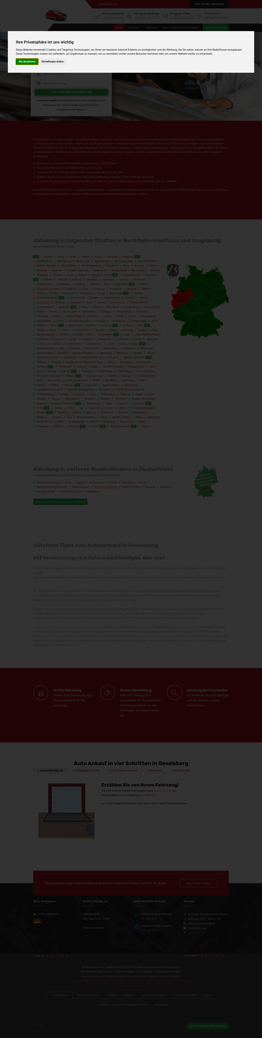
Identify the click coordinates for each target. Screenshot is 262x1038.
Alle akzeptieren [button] (27, 61)
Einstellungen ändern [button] (53, 61)
